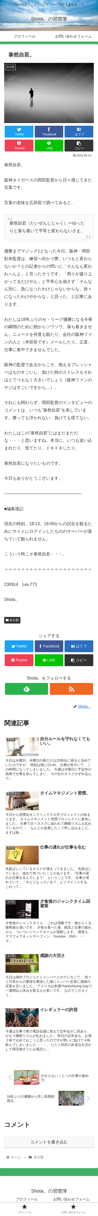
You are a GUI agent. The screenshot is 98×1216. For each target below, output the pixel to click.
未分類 (12, 620)
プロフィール (27, 1199)
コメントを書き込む (49, 1142)
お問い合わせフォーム (71, 1199)
